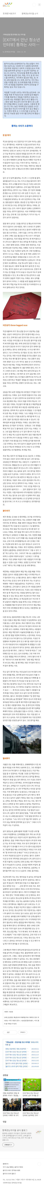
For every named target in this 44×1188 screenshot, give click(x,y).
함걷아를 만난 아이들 (22, 1042)
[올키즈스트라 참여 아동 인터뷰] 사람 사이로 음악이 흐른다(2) (16, 1067)
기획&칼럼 (9, 1042)
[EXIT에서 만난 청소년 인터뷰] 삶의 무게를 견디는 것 (17, 1053)
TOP (39, 1164)
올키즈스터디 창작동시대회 (11, 1170)
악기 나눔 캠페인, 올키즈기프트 (13, 1167)
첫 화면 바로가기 (9, 13)
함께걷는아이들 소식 (30, 13)
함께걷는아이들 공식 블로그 (14, 1130)
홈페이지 (5, 1164)
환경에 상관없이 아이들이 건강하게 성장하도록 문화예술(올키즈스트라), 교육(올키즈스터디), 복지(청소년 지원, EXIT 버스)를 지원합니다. (17, 1136)
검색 (34, 4)
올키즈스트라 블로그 (9, 1173)
